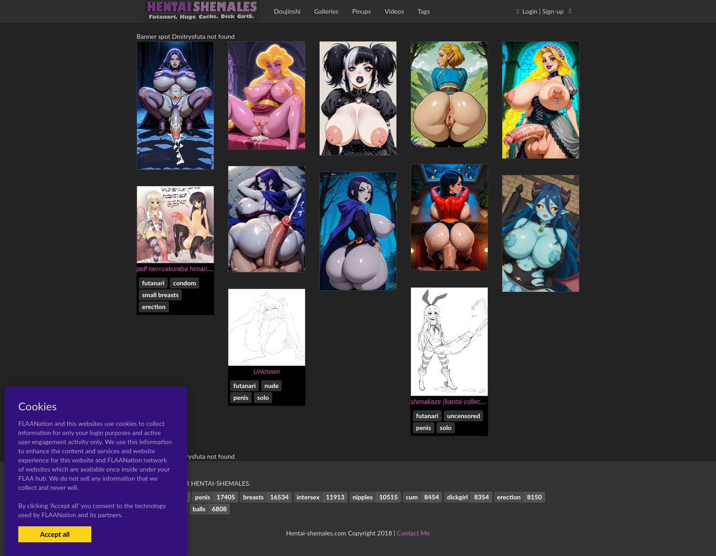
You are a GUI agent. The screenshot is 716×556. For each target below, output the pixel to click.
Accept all (54, 534)
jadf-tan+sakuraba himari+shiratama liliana (197, 269)
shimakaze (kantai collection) (452, 401)
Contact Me (413, 533)
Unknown (266, 371)
